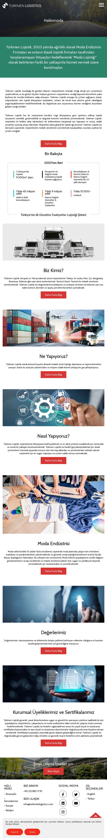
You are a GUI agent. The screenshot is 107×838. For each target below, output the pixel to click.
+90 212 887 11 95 (33, 792)
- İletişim (9, 811)
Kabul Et (14, 832)
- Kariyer (8, 806)
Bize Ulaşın (53, 772)
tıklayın (16, 824)
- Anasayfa (10, 794)
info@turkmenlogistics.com (38, 805)
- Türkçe (90, 799)
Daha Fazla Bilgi (53, 143)
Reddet (32, 832)
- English (90, 794)
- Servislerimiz (11, 800)
